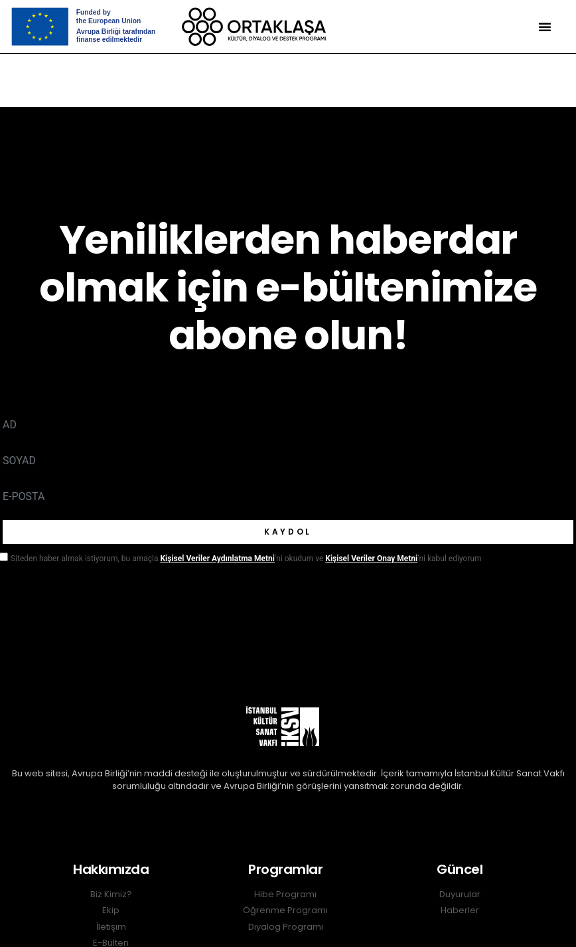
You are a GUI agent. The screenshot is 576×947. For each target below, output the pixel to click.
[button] (545, 27)
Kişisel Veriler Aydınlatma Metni (217, 558)
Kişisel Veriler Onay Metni (371, 558)
